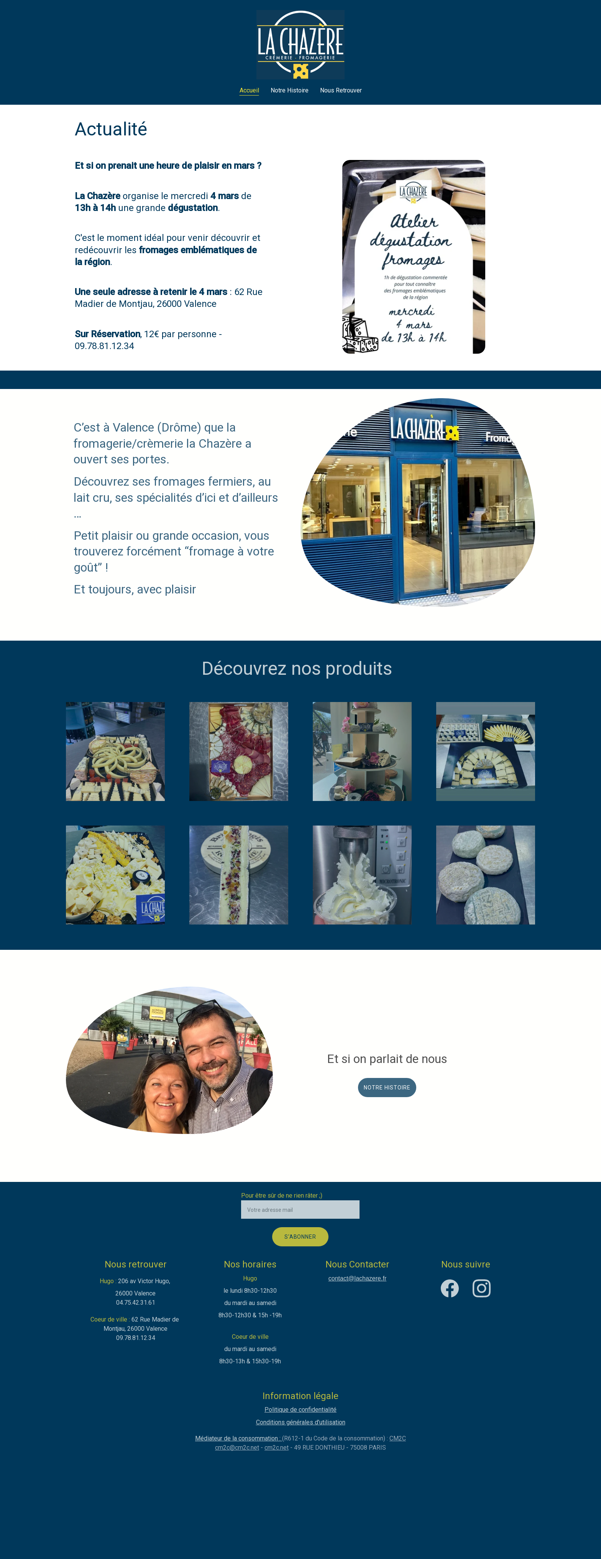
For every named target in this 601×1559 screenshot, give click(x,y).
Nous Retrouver (341, 90)
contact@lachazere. (355, 1278)
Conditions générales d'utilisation (300, 1422)
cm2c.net (276, 1447)
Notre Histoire (290, 90)
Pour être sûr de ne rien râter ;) (281, 1195)
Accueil (249, 90)
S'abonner (300, 1237)
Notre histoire (387, 1087)
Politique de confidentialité (300, 1409)
